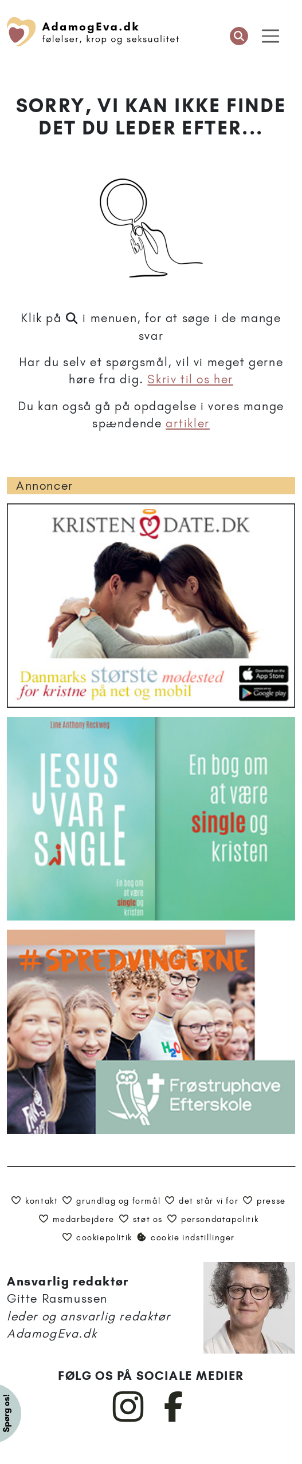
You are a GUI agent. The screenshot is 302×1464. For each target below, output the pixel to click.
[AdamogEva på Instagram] (129, 1419)
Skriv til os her (190, 379)
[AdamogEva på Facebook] (174, 1419)
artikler (188, 423)
